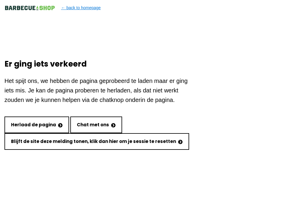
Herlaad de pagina (37, 125)
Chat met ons (96, 125)
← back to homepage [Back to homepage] (52, 7)
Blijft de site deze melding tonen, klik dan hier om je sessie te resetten (97, 141)
